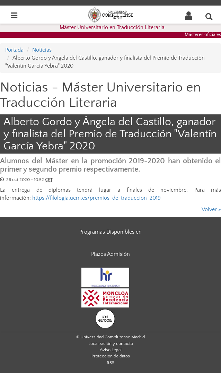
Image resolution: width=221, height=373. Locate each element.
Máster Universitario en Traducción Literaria (112, 27)
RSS (110, 362)
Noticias (42, 50)
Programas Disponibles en (110, 232)
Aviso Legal (111, 349)
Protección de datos (110, 356)
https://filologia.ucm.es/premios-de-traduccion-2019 (96, 198)
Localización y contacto (110, 343)
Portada (14, 50)
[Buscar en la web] (209, 16)
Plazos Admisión (110, 254)
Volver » (211, 209)
